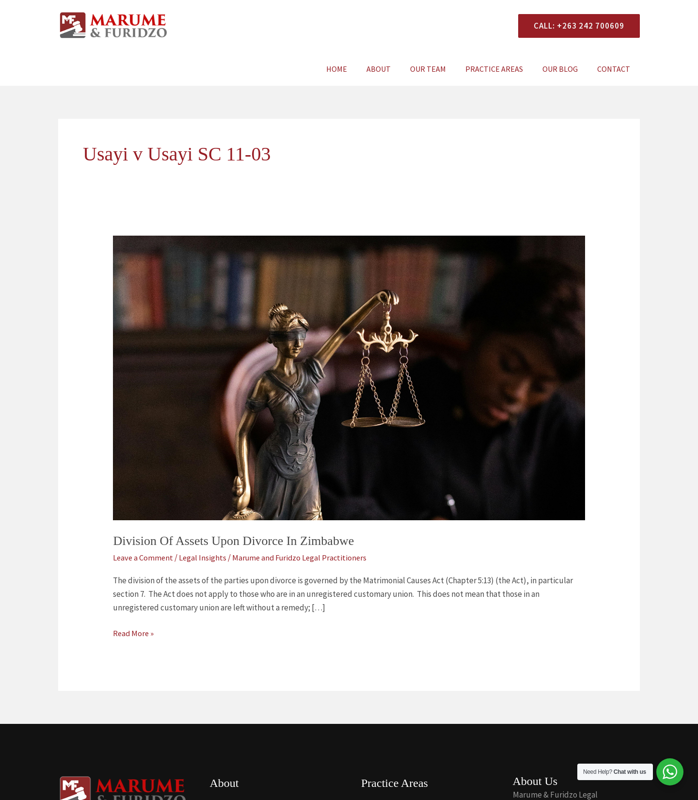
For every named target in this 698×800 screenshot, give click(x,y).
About (396, 69)
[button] (575, 26)
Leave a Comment (143, 557)
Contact (615, 69)
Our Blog (566, 69)
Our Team (442, 69)
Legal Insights (204, 557)
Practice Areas (504, 69)
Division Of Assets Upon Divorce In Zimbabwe (233, 541)
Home (358, 69)
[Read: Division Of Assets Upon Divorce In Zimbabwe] (349, 377)
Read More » (134, 632)
